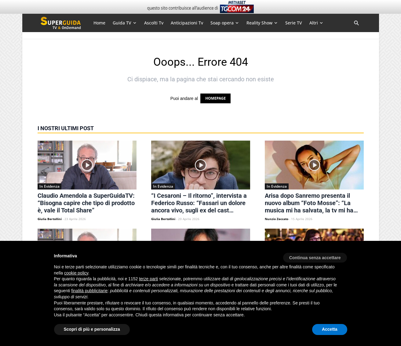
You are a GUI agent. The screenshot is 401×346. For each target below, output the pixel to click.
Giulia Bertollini (50, 219)
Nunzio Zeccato (276, 219)
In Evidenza (49, 186)
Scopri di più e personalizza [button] (92, 329)
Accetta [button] (329, 329)
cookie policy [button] (76, 273)
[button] (315, 255)
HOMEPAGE (215, 98)
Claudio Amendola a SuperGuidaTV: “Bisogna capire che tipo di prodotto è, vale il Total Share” (86, 203)
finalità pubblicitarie (89, 290)
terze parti (148, 278)
